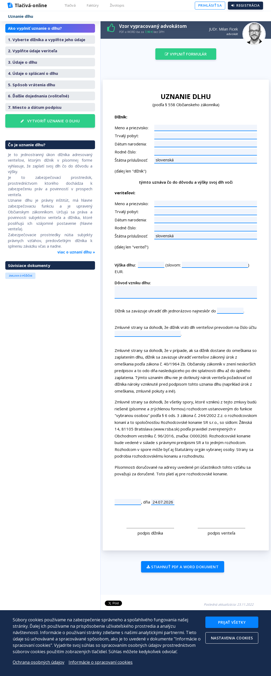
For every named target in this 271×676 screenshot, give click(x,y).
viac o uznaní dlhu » (76, 252)
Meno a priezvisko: (131, 127)
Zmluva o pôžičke (20, 275)
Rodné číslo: (125, 151)
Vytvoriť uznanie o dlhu (50, 120)
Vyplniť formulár (186, 54)
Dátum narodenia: (131, 144)
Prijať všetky (232, 622)
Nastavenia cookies (232, 637)
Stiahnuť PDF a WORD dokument (183, 566)
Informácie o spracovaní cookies (101, 662)
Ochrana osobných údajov (38, 662)
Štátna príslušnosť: (131, 160)
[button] (70, 5)
